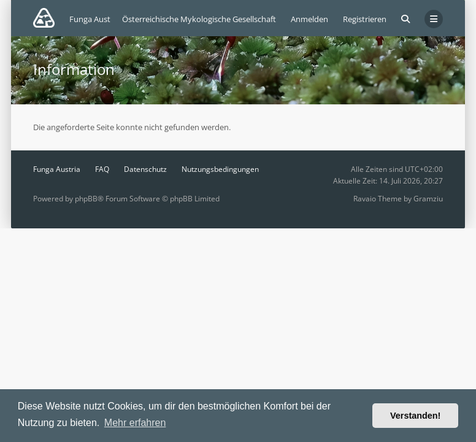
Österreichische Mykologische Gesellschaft (199, 19)
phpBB (86, 198)
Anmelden (309, 19)
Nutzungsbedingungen (220, 169)
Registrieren (364, 19)
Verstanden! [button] (415, 416)
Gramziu (428, 198)
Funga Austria (56, 169)
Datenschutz (145, 169)
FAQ (102, 169)
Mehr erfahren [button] (135, 422)
